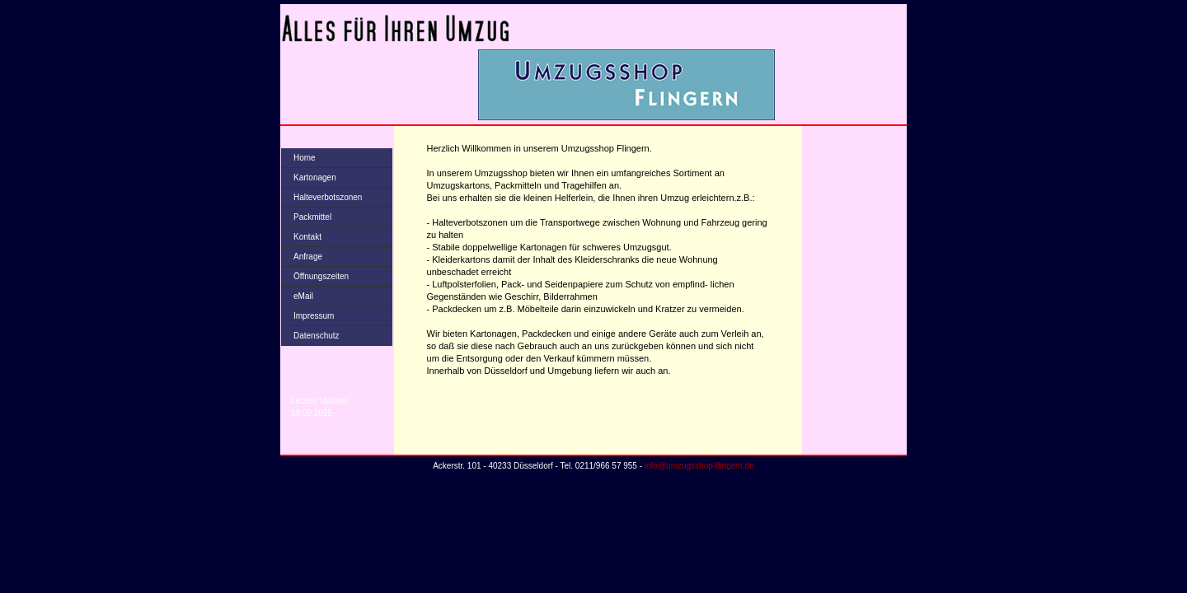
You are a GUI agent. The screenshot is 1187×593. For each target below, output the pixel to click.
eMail (303, 296)
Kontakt (307, 236)
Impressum (313, 315)
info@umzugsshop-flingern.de (699, 465)
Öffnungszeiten (321, 276)
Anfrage (307, 256)
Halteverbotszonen (327, 197)
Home (304, 157)
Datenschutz (316, 335)
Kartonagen (314, 177)
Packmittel (312, 217)
